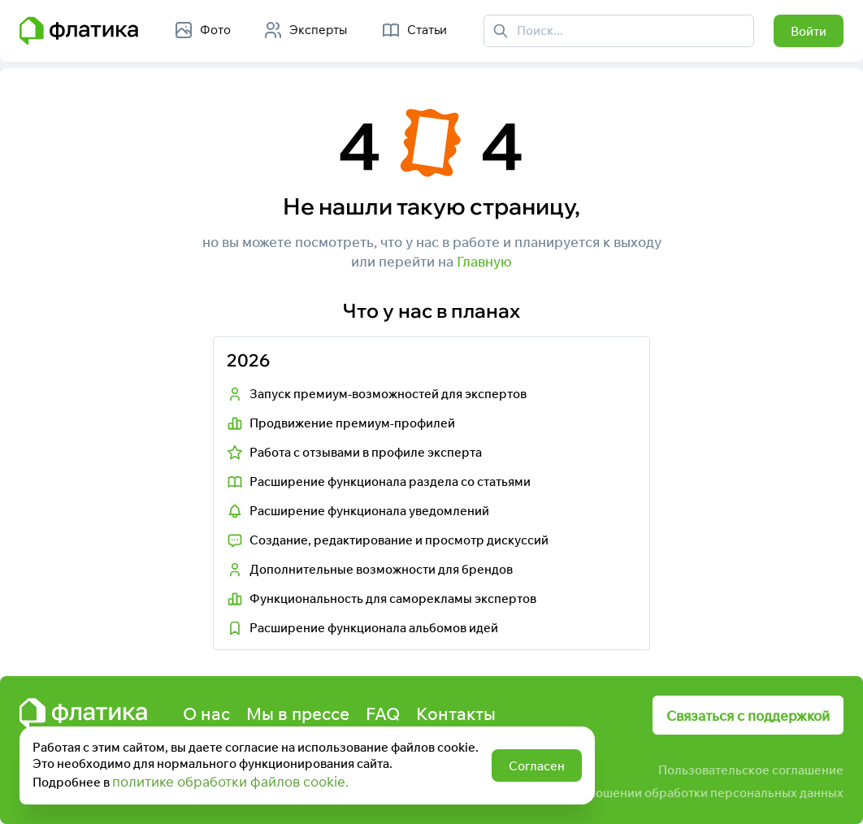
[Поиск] (500, 31)
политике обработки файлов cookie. (230, 781)
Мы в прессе (297, 713)
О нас (206, 713)
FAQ (383, 713)
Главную (484, 261)
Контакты (456, 713)
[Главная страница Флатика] (79, 31)
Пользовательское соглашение (750, 770)
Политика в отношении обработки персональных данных (675, 792)
